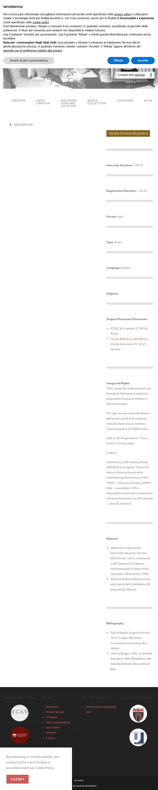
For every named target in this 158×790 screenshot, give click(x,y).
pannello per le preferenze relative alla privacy (32, 50)
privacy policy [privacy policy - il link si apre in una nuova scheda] (122, 14)
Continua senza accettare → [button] (135, 5)
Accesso (79, 780)
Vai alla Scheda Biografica (128, 133)
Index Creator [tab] (43, 102)
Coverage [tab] (125, 101)
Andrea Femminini (86, 785)
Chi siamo (52, 707)
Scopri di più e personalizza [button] (29, 60)
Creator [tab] (18, 101)
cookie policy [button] (41, 22)
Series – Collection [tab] (96, 102)
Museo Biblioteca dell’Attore (129, 339)
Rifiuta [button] (118, 60)
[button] (53, 124)
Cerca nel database (58, 722)
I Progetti (51, 717)
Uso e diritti (53, 727)
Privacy (50, 738)
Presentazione (55, 712)
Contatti (51, 732)
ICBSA (114, 328)
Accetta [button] (143, 60)
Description (23, 125)
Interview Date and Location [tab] (69, 103)
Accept (17, 779)
